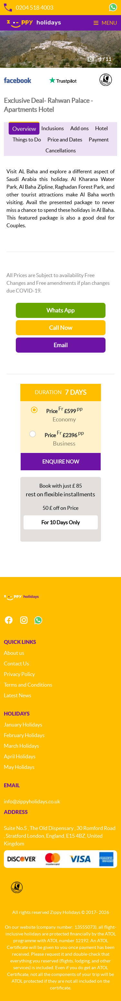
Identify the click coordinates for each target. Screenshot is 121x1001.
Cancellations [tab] (60, 150)
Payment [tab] (99, 139)
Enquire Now (60, 461)
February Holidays (24, 735)
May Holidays (19, 767)
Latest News (17, 695)
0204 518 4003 (28, 8)
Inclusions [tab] (52, 128)
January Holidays (23, 724)
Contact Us (16, 663)
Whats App (60, 310)
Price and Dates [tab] (64, 139)
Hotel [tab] (101, 128)
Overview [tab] (24, 128)
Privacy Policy (19, 674)
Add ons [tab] (79, 128)
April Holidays (19, 756)
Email (61, 345)
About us (14, 653)
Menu (105, 23)
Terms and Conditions (28, 685)
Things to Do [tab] (27, 139)
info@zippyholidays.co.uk (32, 801)
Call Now (60, 327)
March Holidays (21, 746)
